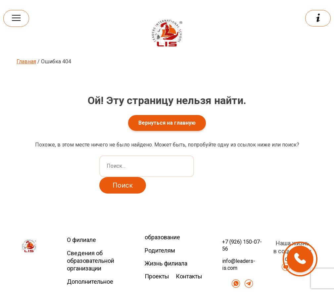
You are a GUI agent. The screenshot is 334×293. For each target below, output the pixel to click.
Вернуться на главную (167, 123)
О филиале (81, 239)
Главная (26, 61)
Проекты (157, 276)
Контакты (189, 276)
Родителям (160, 250)
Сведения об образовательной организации (90, 261)
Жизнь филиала (166, 263)
